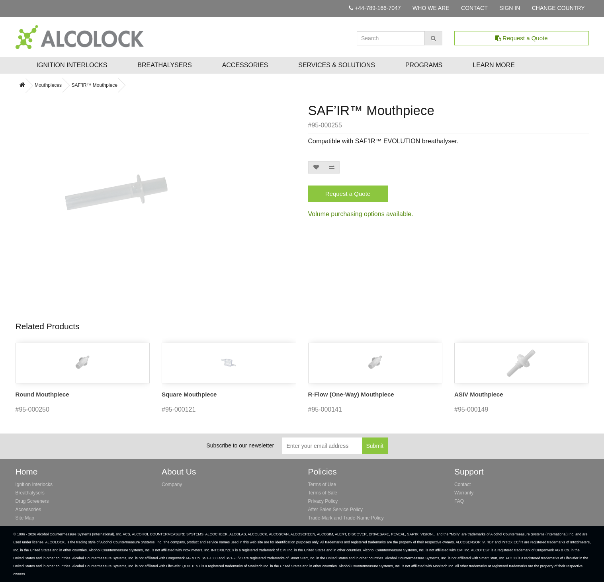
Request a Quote (521, 38)
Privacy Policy (323, 501)
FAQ (459, 501)
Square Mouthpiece (189, 394)
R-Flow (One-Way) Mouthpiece (351, 394)
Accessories (245, 65)
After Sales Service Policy (335, 509)
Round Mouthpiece (42, 394)
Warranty (463, 493)
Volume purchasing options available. (360, 214)
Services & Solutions (336, 65)
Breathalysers (164, 65)
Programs (423, 65)
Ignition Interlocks (72, 65)
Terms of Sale (322, 493)
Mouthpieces (48, 85)
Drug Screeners (32, 501)
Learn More (494, 65)
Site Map (25, 518)
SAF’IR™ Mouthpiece (94, 85)
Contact (462, 484)
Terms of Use (322, 484)
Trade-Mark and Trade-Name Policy (346, 518)
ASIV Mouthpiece (478, 394)
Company (172, 484)
